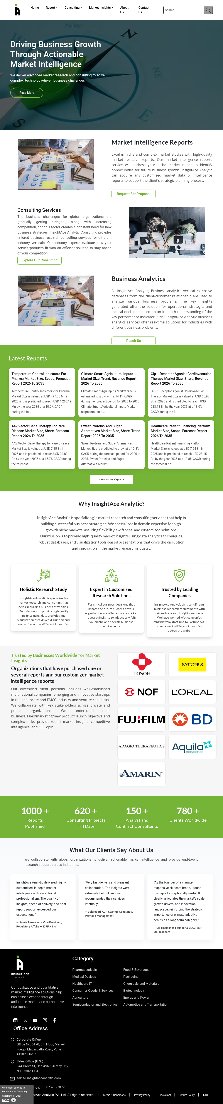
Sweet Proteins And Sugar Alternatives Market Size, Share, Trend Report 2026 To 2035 (110, 431)
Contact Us (144, 10)
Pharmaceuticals (84, 970)
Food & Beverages (136, 970)
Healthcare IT (82, 984)
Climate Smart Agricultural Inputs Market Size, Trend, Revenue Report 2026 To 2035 (109, 379)
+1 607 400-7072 (52, 1087)
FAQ (205, 1095)
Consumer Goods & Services (92, 991)
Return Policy (187, 1095)
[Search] (183, 10)
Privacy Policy (142, 1095)
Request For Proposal (133, 194)
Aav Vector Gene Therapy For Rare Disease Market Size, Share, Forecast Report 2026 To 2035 (40, 431)
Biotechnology (133, 991)
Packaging (131, 977)
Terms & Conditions (114, 1095)
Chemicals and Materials (141, 984)
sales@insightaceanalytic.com (39, 1078)
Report (50, 7)
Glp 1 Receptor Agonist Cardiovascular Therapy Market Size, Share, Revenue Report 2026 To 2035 (181, 379)
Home (35, 7)
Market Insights (100, 7)
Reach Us (133, 341)
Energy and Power (136, 998)
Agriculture (80, 998)
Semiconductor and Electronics (95, 1004)
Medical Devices (84, 977)
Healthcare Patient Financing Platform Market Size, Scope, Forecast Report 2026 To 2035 (180, 431)
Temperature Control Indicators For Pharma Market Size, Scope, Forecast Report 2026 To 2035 (41, 379)
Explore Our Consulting (39, 260)
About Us (124, 10)
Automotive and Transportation (145, 1004)
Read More (26, 92)
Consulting (72, 7)
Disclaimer (165, 1095)
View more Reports (111, 479)
